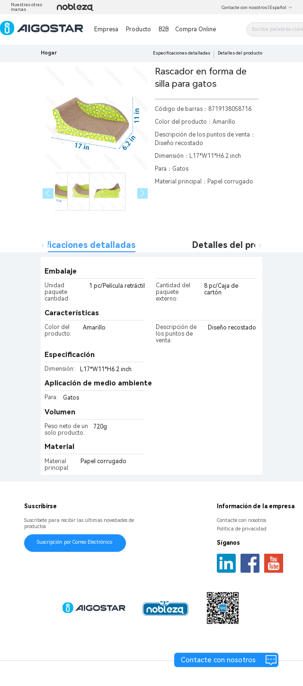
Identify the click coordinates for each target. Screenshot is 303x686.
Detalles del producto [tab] (238, 245)
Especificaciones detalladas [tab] (77, 245)
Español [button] (281, 7)
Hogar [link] (49, 53)
